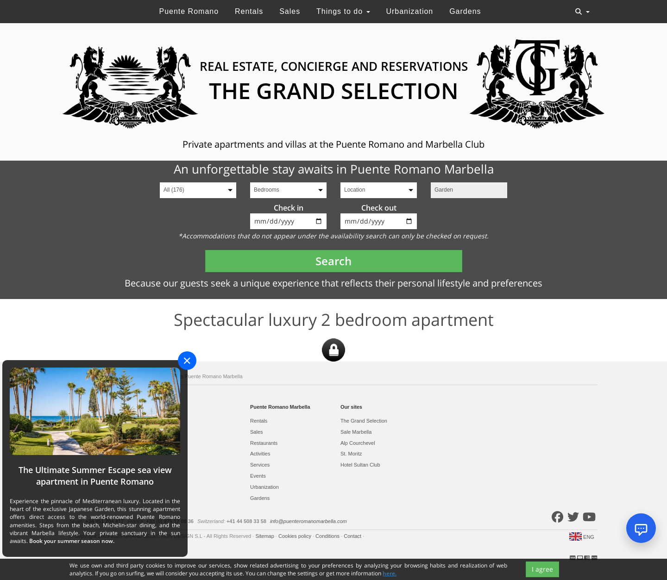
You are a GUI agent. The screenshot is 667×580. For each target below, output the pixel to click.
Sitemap (265, 536)
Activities (260, 453)
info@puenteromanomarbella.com (308, 521)
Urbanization (409, 11)
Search (333, 260)
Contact (353, 536)
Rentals (249, 11)
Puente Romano (189, 11)
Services (260, 465)
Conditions (328, 536)
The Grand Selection (363, 421)
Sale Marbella (355, 432)
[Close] (187, 360)
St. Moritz (351, 453)
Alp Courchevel (357, 443)
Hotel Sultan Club (360, 465)
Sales (289, 11)
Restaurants (263, 443)
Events (258, 476)
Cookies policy (295, 536)
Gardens (465, 11)
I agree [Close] (542, 569)
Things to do (343, 11)
